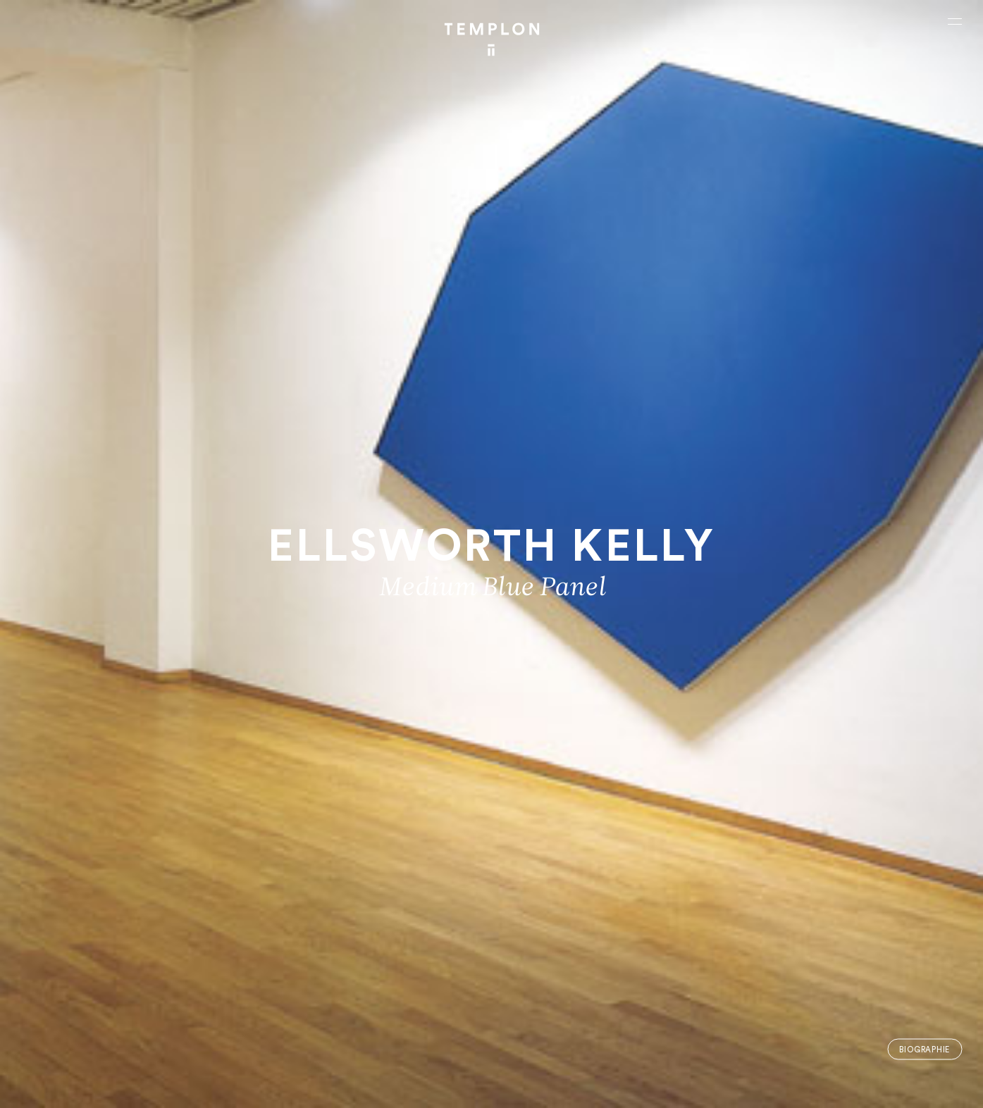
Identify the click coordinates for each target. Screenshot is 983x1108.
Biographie (924, 1049)
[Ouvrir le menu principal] (955, 21)
